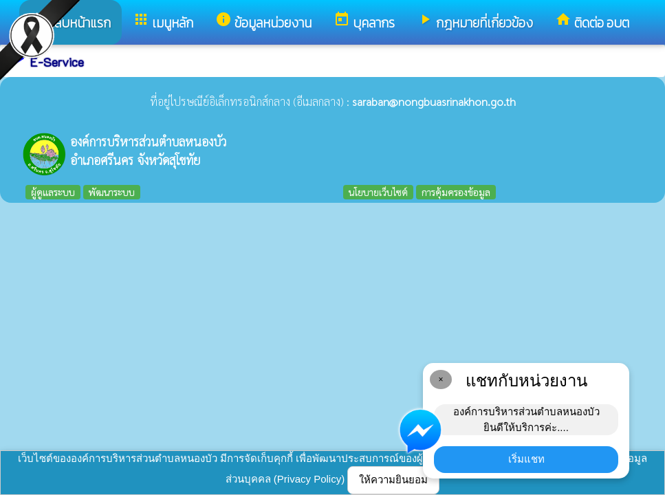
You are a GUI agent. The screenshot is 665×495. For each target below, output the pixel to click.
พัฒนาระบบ (112, 192)
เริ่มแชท (526, 459)
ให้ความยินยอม (393, 479)
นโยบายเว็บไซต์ (378, 192)
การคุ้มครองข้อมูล (456, 192)
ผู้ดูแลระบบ (53, 192)
